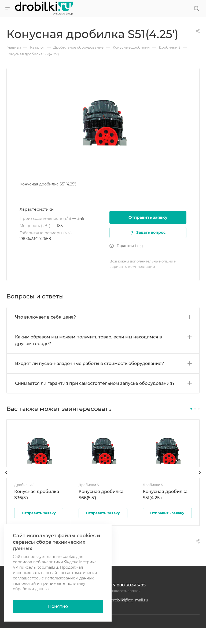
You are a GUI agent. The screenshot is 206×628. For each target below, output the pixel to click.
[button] (191, 409)
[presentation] (6, 478)
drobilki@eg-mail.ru (129, 600)
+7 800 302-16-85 (128, 584)
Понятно (58, 606)
